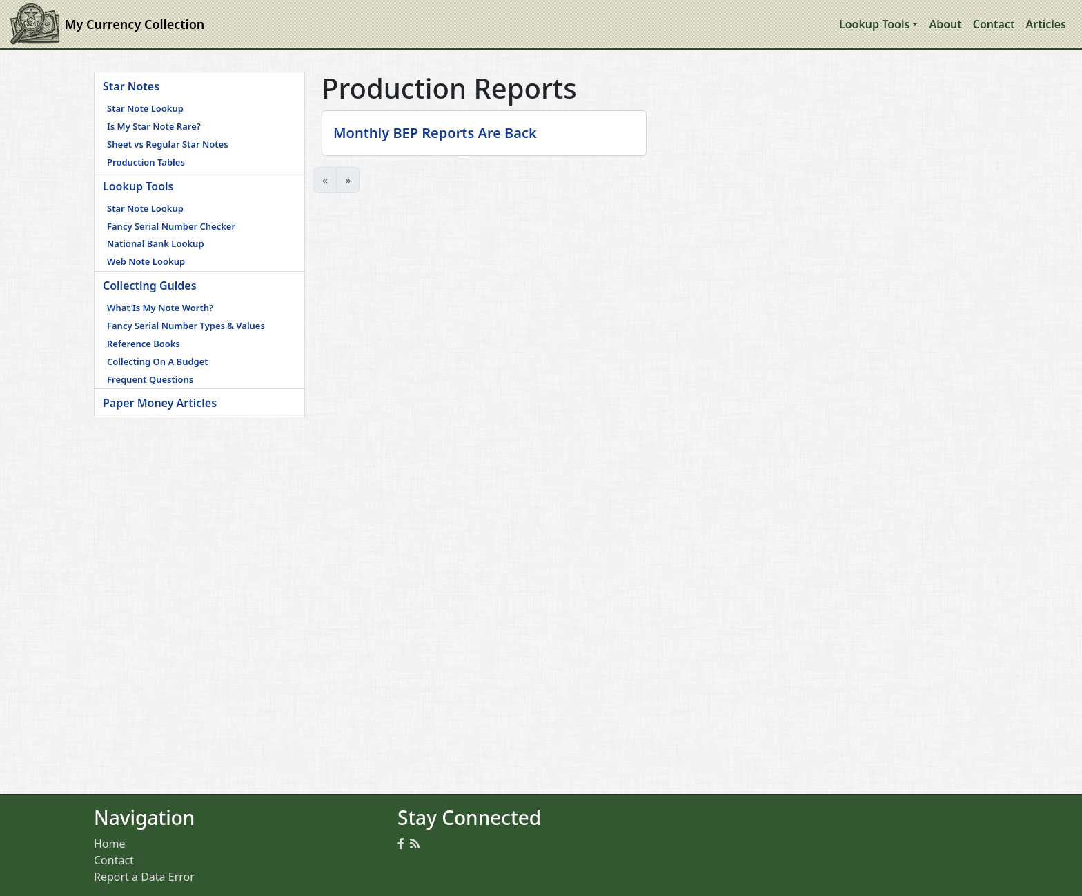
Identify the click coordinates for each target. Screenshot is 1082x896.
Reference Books (143, 343)
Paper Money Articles (160, 402)
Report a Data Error (144, 876)
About (945, 24)
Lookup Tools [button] (874, 24)
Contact (994, 24)
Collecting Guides (150, 285)
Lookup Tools (138, 186)
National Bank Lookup (155, 243)
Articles (1045, 24)
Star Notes (131, 86)
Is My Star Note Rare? (154, 126)
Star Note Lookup (145, 108)
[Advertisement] (199, 503)
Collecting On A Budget (157, 361)
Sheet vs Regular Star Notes (167, 144)
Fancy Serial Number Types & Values (186, 325)
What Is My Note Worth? (160, 307)
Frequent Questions (150, 379)
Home (110, 843)
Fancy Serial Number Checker (171, 226)
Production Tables (146, 162)
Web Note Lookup (146, 261)
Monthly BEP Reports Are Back (435, 132)
